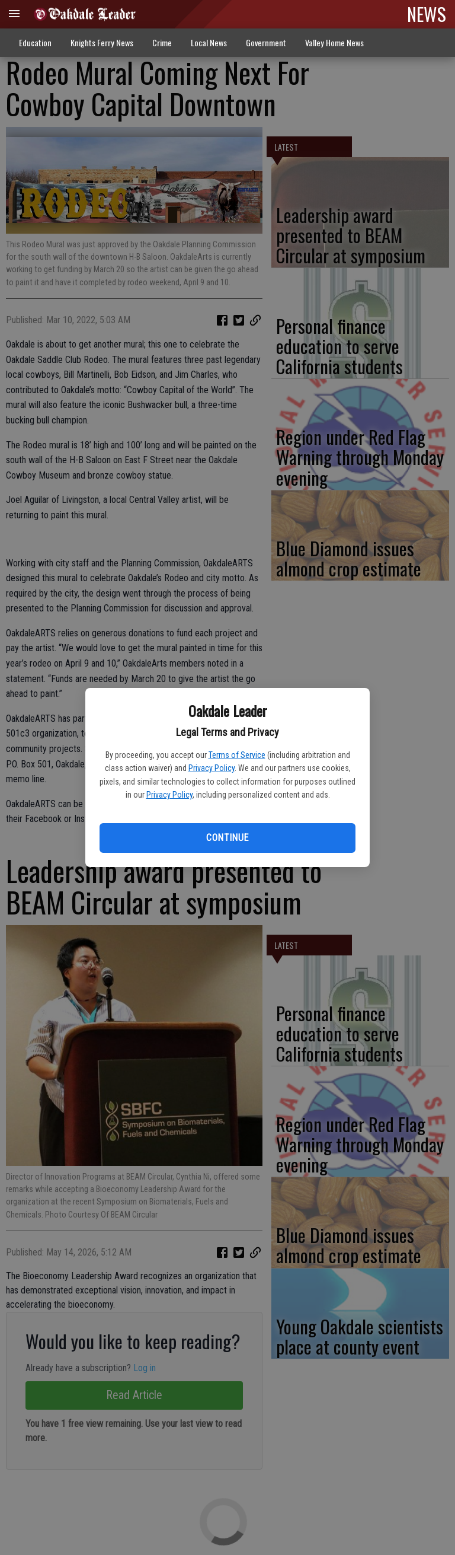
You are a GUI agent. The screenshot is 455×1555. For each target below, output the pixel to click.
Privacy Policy (211, 768)
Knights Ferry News (102, 42)
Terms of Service (237, 755)
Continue (227, 837)
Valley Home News (334, 42)
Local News (209, 42)
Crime (162, 42)
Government (266, 42)
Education (35, 42)
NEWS (426, 13)
